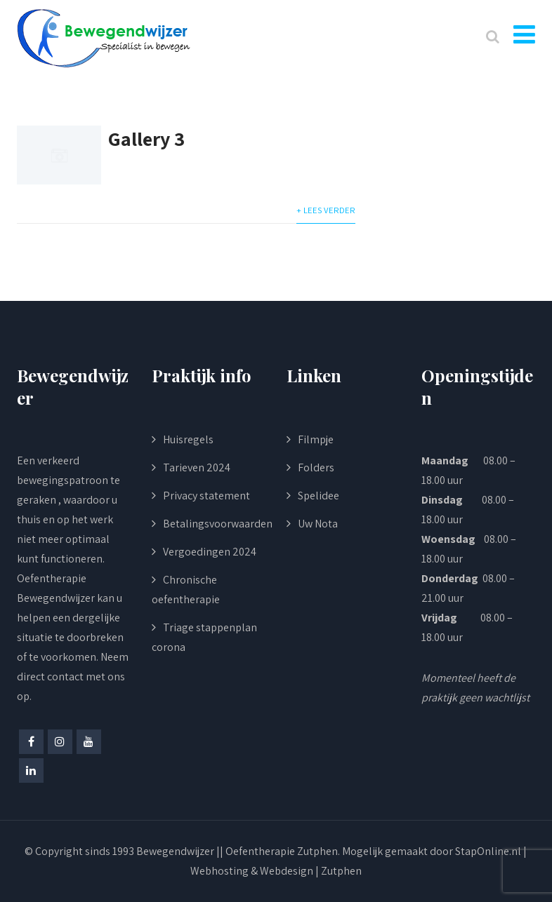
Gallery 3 (146, 139)
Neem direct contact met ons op (73, 676)
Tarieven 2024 (196, 467)
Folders (316, 467)
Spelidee (318, 495)
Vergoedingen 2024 (209, 551)
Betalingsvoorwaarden (217, 523)
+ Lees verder (325, 210)
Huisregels (188, 439)
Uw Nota (318, 523)
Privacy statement (206, 495)
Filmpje (316, 439)
